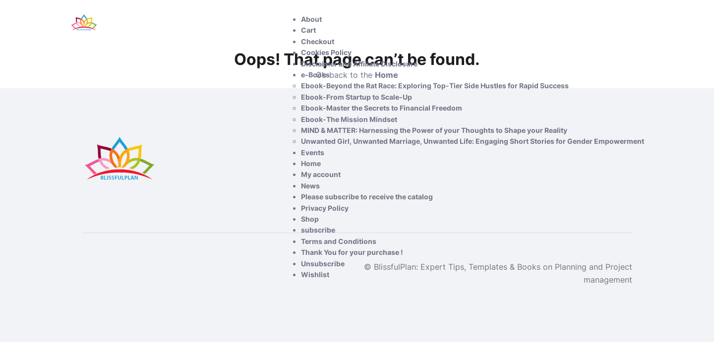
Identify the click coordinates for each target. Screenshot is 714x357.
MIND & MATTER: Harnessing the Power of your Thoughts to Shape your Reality (434, 130)
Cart (308, 30)
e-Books (315, 74)
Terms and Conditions (338, 241)
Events (312, 152)
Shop (310, 219)
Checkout (317, 41)
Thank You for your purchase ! (352, 252)
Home (311, 163)
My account (321, 174)
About (311, 19)
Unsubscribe (323, 263)
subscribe (318, 230)
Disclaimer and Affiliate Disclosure (359, 64)
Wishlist (315, 274)
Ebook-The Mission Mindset (349, 119)
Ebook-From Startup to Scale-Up (356, 97)
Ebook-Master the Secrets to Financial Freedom (381, 108)
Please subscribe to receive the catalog (367, 196)
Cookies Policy (326, 52)
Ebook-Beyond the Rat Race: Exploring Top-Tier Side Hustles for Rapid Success (435, 85)
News (310, 185)
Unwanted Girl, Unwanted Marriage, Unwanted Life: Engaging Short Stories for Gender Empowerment (472, 141)
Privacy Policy (325, 208)
